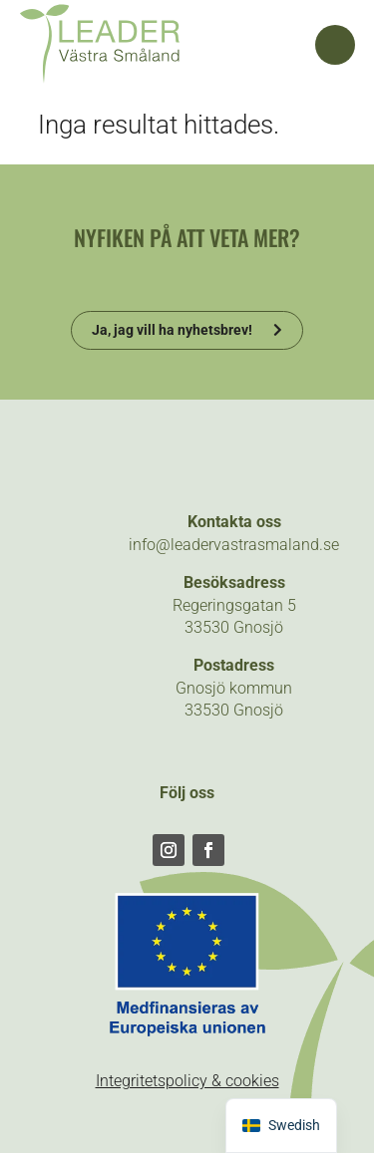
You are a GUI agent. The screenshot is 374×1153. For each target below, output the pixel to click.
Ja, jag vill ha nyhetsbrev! (172, 330)
